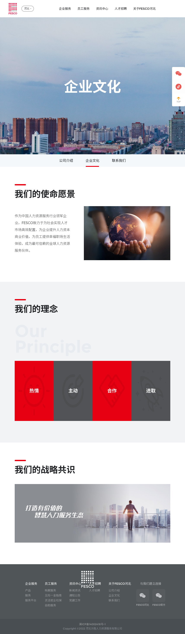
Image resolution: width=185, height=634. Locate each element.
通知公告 (74, 595)
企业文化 (92, 161)
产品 (28, 590)
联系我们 (119, 161)
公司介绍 (66, 161)
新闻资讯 (74, 590)
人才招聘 (94, 590)
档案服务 (50, 590)
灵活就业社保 (53, 600)
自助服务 (50, 605)
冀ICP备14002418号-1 (92, 624)
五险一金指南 (53, 595)
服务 (28, 595)
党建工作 (74, 600)
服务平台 (30, 600)
